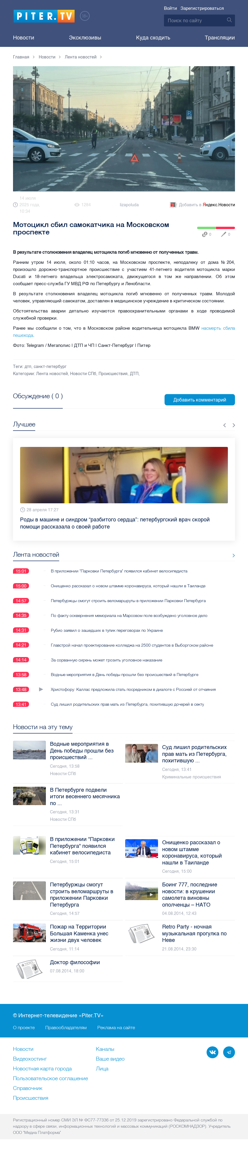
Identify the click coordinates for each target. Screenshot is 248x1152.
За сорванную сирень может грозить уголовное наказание (106, 660)
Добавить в (202, 205)
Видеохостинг (30, 1059)
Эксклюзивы (85, 37)
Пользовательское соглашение (50, 1079)
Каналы (105, 1050)
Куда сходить (153, 37)
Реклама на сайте (116, 1027)
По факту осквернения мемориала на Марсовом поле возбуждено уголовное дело (129, 615)
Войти (170, 8)
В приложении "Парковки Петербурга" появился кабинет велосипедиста (119, 571)
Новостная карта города (42, 1069)
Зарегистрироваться (202, 8)
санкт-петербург (50, 366)
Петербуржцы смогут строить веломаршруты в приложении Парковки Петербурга (128, 600)
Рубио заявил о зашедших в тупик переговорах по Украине (107, 630)
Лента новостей (52, 373)
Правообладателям (66, 1027)
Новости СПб (83, 373)
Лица (102, 1069)
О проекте (24, 1027)
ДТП (134, 373)
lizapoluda (129, 204)
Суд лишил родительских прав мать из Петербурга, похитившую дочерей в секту (127, 704)
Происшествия (113, 373)
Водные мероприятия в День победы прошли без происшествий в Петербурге (124, 674)
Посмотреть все (32, 402)
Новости (23, 37)
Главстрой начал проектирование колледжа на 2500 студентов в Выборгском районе (132, 645)
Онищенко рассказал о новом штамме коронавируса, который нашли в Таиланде (128, 585)
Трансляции (220, 37)
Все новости (216, 555)
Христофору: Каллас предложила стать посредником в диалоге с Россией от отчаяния (133, 689)
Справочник (27, 1089)
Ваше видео (110, 1059)
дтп (28, 366)
